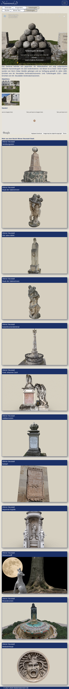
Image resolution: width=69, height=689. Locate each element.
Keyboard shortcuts (36, 133)
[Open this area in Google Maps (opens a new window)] (6, 132)
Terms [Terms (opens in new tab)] (65, 133)
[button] (34, 120)
